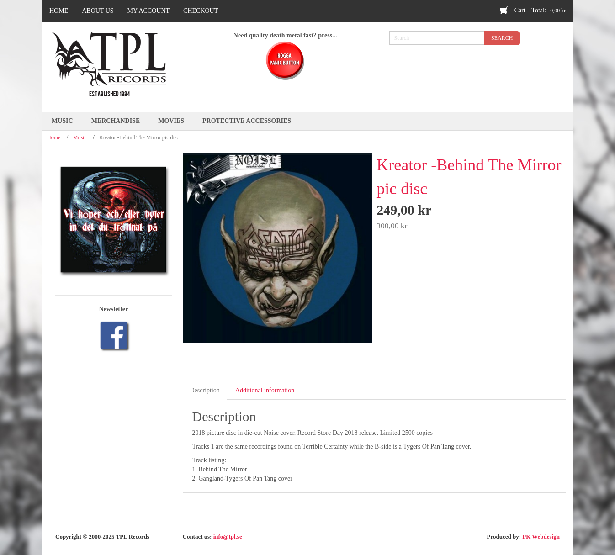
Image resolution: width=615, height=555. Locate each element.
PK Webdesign (541, 536)
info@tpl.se (227, 536)
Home (53, 137)
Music (80, 137)
